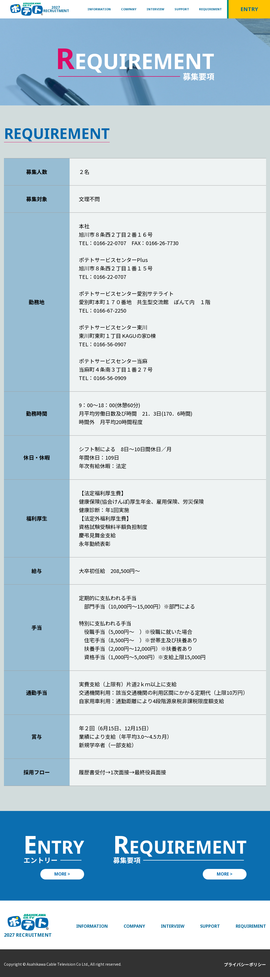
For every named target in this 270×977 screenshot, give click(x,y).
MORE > (62, 874)
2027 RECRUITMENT (56, 9)
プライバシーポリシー (245, 964)
